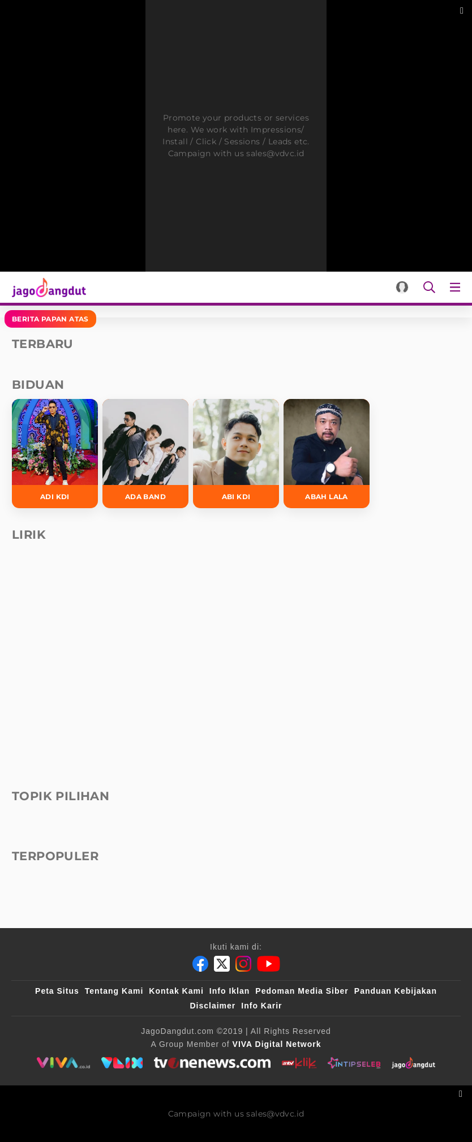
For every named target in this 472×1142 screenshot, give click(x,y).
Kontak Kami (176, 990)
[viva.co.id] (63, 1062)
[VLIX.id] (122, 1062)
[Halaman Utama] (46, 287)
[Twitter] (222, 964)
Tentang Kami (114, 990)
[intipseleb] (354, 1062)
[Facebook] (200, 964)
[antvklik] (299, 1062)
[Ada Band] (145, 453)
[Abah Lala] (327, 453)
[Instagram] (243, 964)
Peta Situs (57, 990)
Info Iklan (229, 990)
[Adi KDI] (55, 453)
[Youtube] (268, 964)
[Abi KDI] (236, 453)
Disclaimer (212, 1005)
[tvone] (212, 1062)
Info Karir (261, 1005)
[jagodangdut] (413, 1062)
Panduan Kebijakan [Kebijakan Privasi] (395, 990)
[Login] (402, 287)
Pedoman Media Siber (301, 990)
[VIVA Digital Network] (277, 1044)
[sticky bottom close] (462, 1092)
